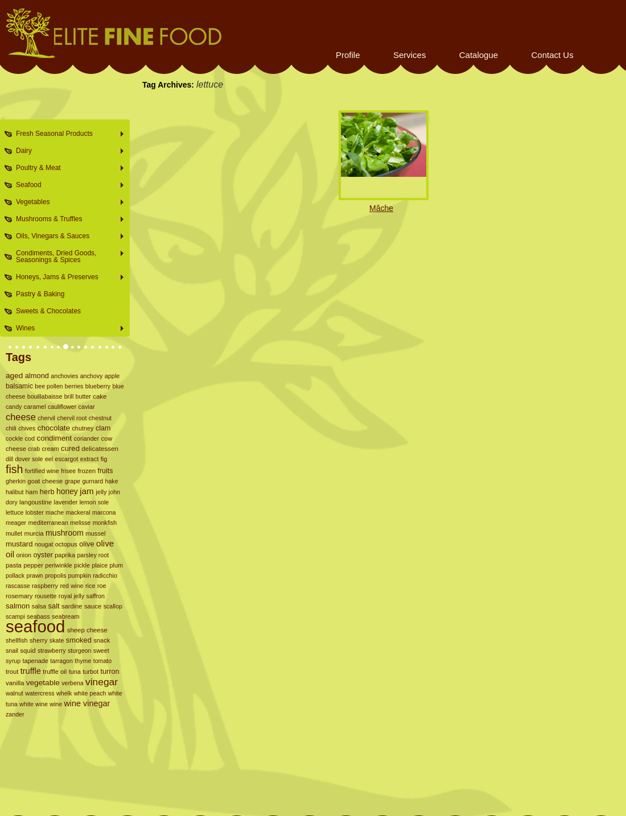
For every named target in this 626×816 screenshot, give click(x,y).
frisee (68, 470)
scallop (113, 606)
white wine (33, 704)
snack (101, 640)
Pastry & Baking (40, 294)
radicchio (105, 575)
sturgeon (79, 650)
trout (12, 671)
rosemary (19, 596)
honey (67, 491)
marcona (104, 512)
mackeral (77, 512)
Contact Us (552, 55)
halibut (14, 491)
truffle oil (55, 671)
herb (47, 491)
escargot (66, 458)
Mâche (381, 208)
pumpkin (79, 575)
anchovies (64, 375)
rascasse (18, 585)
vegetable (43, 682)
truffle (30, 671)
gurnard (92, 481)
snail (12, 650)
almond (37, 375)
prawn (35, 575)
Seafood (67, 185)
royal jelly (71, 596)
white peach (90, 693)
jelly (101, 491)
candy (14, 406)
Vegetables (67, 202)
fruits (105, 471)
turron (109, 672)
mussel (95, 533)
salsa (39, 606)
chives (26, 428)
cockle (14, 438)
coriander (86, 438)
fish (14, 469)
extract (89, 458)
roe (101, 585)
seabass (38, 616)
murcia (33, 533)
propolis (55, 575)
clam (103, 428)
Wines (67, 328)
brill (69, 396)
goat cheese (45, 481)
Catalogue (478, 55)
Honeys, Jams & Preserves (67, 277)
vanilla (15, 683)
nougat (44, 544)
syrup (13, 660)
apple (112, 375)
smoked (79, 640)
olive (86, 544)
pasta (14, 565)
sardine (72, 606)
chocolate (54, 428)
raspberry (45, 585)
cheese (21, 417)
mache (55, 512)
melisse (80, 522)
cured (70, 448)
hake (111, 481)
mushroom (65, 532)
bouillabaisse (45, 396)
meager (16, 522)
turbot (90, 671)
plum (116, 565)
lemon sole (94, 502)
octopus (66, 544)
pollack (15, 575)
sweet (101, 650)
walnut (14, 693)
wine (56, 704)
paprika (65, 555)
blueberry (97, 386)
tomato (102, 660)
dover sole (29, 458)
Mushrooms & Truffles (67, 219)
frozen (86, 470)
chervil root (72, 418)
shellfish (17, 640)
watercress (40, 693)
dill (9, 458)
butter (83, 396)
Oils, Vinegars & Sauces (67, 236)
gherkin (16, 481)
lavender (66, 502)
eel (49, 458)
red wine (71, 585)
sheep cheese (87, 630)
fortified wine (42, 470)
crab (34, 448)
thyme (83, 660)
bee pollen (49, 386)
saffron (96, 596)
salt (54, 606)
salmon (18, 606)
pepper (33, 565)
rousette (46, 596)
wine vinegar (87, 703)
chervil (46, 418)
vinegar (101, 681)
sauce (92, 606)
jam (87, 491)
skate (57, 640)
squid (27, 650)
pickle (82, 565)
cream (50, 448)
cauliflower (62, 406)
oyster (43, 555)
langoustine (35, 502)
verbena (72, 683)
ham (32, 491)
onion (23, 555)
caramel (35, 406)
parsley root (93, 555)
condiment (54, 438)
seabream (66, 616)
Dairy (67, 151)
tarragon (61, 660)
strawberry (52, 650)
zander (15, 714)
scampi (15, 616)
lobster (35, 512)
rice (90, 585)
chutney (82, 428)
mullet (14, 533)
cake (99, 396)
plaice (100, 565)
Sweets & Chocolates (48, 311)
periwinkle (58, 565)
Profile (348, 55)
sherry (39, 640)
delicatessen (99, 448)
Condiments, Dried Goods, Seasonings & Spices (67, 256)
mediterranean (48, 522)
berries (74, 386)
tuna (75, 671)
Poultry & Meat (67, 168)
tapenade (35, 660)
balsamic (19, 386)
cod (30, 438)
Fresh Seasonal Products (67, 134)
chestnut (100, 418)
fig (104, 458)
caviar (87, 406)
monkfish (105, 522)
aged (14, 375)
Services (409, 55)
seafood (35, 626)
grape (72, 481)
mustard (19, 544)
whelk (64, 693)
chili (11, 428)
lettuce (14, 512)
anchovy (91, 375)
